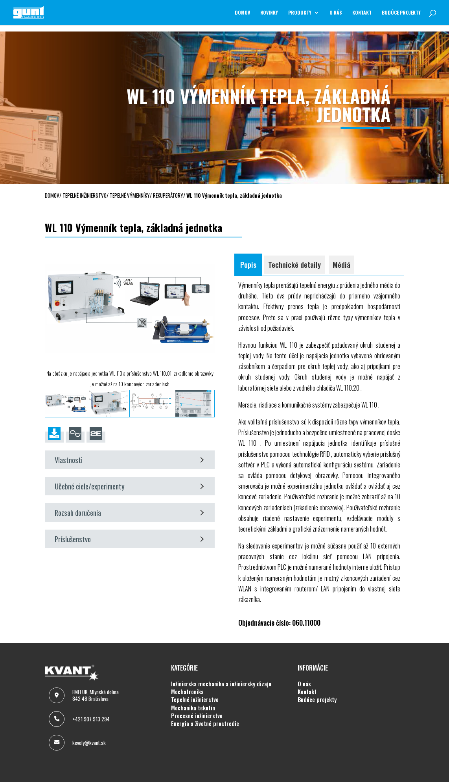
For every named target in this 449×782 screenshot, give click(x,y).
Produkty (299, 13)
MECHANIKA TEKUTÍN (193, 708)
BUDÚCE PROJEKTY (401, 13)
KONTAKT (362, 13)
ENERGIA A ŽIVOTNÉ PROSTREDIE (205, 723)
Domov (242, 13)
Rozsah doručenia (129, 512)
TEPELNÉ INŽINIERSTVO (195, 699)
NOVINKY (269, 13)
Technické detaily (294, 264)
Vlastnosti (129, 459)
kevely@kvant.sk (89, 743)
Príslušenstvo (129, 539)
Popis (248, 264)
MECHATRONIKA (187, 691)
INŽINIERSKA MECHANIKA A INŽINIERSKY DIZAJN (221, 683)
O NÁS (335, 13)
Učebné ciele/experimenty (129, 486)
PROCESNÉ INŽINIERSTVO (197, 715)
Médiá (341, 264)
